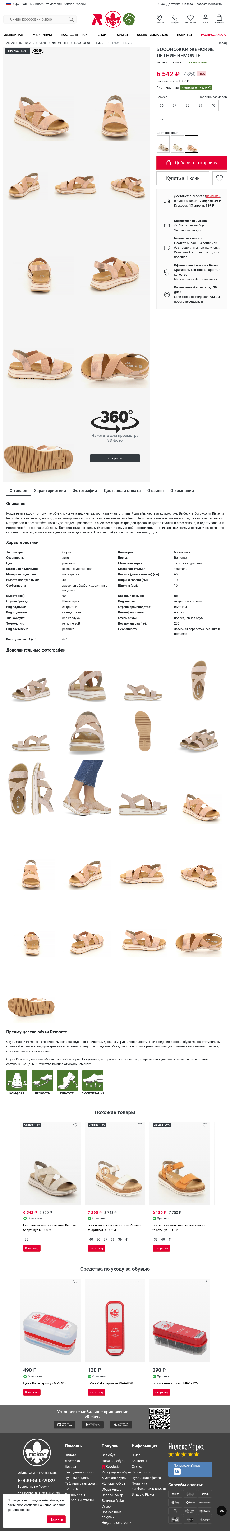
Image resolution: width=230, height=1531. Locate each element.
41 (127, 1239)
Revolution (111, 1467)
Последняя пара (74, 35)
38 (187, 105)
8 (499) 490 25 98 (47, 1493)
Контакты (215, 4)
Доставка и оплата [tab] (122, 490)
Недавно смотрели (117, 1523)
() (213, 196)
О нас (161, 4)
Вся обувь (109, 1455)
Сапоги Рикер (112, 1495)
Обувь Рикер (111, 1489)
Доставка (173, 4)
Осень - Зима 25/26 (152, 35)
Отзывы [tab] (155, 490)
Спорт (103, 35)
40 (213, 105)
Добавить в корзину (191, 163)
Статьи (137, 1467)
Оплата (187, 4)
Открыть (115, 458)
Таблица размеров (213, 97)
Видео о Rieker (143, 1494)
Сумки (122, 35)
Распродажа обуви (116, 1472)
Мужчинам (42, 35)
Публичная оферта (146, 1478)
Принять (56, 1519)
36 (162, 105)
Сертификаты (75, 1494)
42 (162, 119)
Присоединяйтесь (187, 1469)
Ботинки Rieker (113, 1501)
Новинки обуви (113, 1461)
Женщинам (14, 35)
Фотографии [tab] (85, 490)
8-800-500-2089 (36, 1480)
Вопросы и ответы (79, 1500)
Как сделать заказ (79, 1472)
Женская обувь (113, 1484)
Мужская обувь (114, 1478)
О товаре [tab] (18, 490)
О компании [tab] (182, 490)
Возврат (200, 4)
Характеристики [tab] (50, 490)
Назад (222, 43)
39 (200, 105)
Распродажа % (213, 35)
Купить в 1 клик (183, 178)
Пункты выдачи (77, 1478)
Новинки (184, 35)
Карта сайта (141, 1472)
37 (174, 105)
